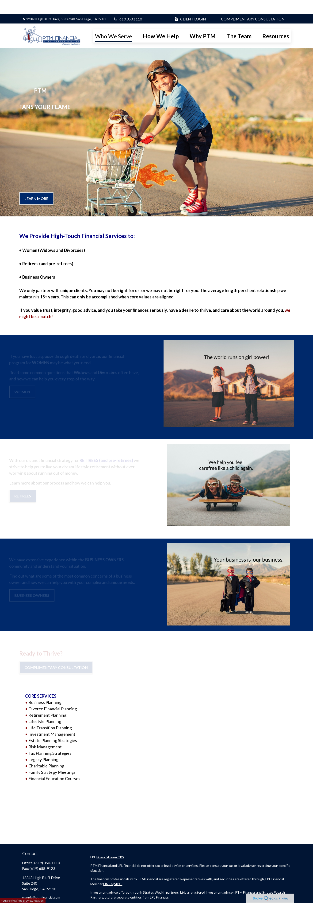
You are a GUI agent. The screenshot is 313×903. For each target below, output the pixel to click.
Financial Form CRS (110, 843)
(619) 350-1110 (47, 848)
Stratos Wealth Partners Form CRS (115, 892)
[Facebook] (25, 890)
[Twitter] (33, 890)
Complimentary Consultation (253, 5)
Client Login (190, 5)
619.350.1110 (127, 5)
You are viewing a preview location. (22, 900)
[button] (113, 21)
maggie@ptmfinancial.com (41, 883)
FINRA (108, 870)
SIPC (118, 870)
